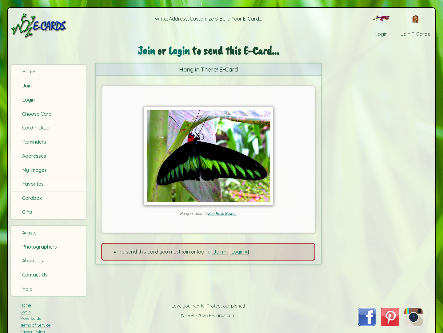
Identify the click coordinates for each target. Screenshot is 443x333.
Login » (239, 252)
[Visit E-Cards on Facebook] (367, 324)
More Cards (30, 318)
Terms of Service (35, 325)
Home (28, 71)
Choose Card (37, 114)
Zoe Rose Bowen (222, 213)
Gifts (27, 212)
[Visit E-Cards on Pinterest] (390, 324)
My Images (34, 170)
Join (27, 86)
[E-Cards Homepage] (48, 26)
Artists (29, 233)
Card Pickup (36, 128)
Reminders (34, 142)
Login (28, 100)
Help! (28, 289)
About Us (32, 260)
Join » (219, 252)
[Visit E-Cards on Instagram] (413, 324)
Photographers (39, 247)
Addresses (34, 156)
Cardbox (32, 198)
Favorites (33, 184)
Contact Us (34, 275)
